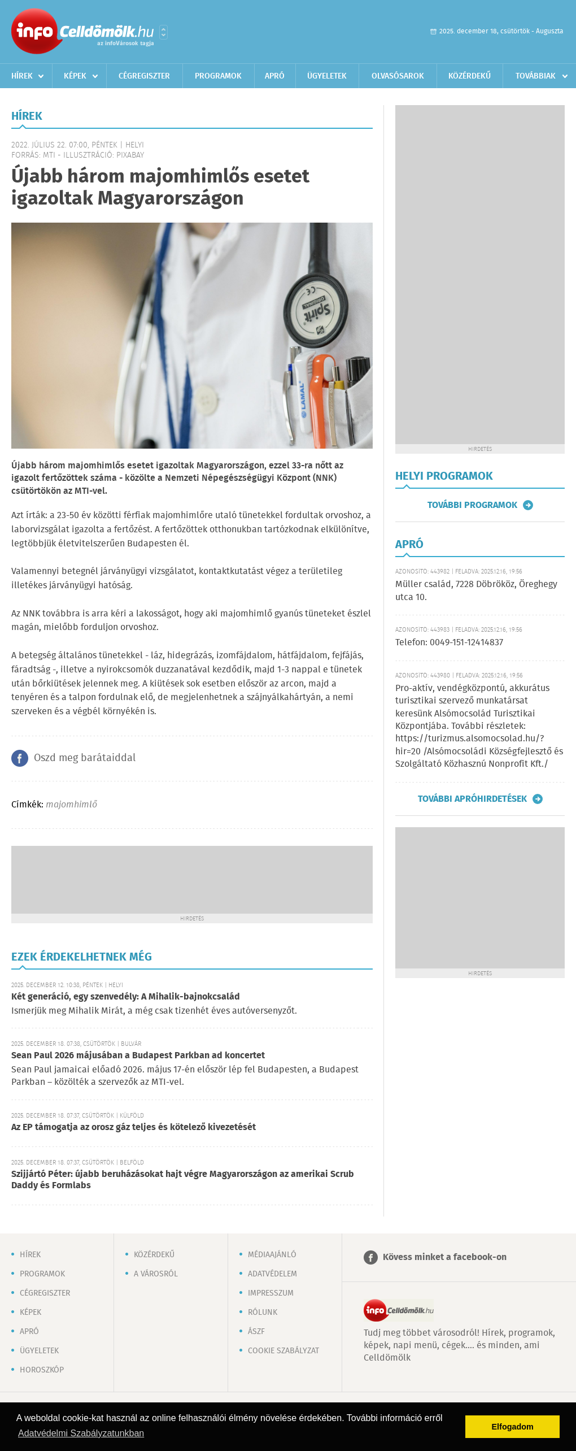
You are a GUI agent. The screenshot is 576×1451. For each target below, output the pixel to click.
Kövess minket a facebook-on (445, 1257)
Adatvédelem (272, 1274)
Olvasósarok (398, 76)
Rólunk (262, 1312)
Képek (75, 76)
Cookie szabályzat (283, 1351)
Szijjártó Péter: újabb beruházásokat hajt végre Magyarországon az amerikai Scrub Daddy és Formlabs (182, 1180)
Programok (218, 76)
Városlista (163, 32)
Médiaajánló (272, 1255)
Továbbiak (536, 76)
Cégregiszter (144, 76)
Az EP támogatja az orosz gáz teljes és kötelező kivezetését (133, 1127)
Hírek (22, 76)
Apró (275, 76)
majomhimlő (71, 805)
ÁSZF (256, 1332)
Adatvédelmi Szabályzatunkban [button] (81, 1433)
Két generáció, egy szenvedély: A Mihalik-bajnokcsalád (125, 997)
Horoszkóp (42, 1370)
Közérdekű (469, 76)
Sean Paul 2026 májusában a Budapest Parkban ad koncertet (138, 1056)
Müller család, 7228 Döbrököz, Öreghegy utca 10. (476, 590)
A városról (156, 1274)
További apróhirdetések (472, 799)
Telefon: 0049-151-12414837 (449, 643)
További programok (472, 505)
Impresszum (271, 1293)
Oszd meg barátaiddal (85, 758)
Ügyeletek (327, 76)
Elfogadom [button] (513, 1426)
